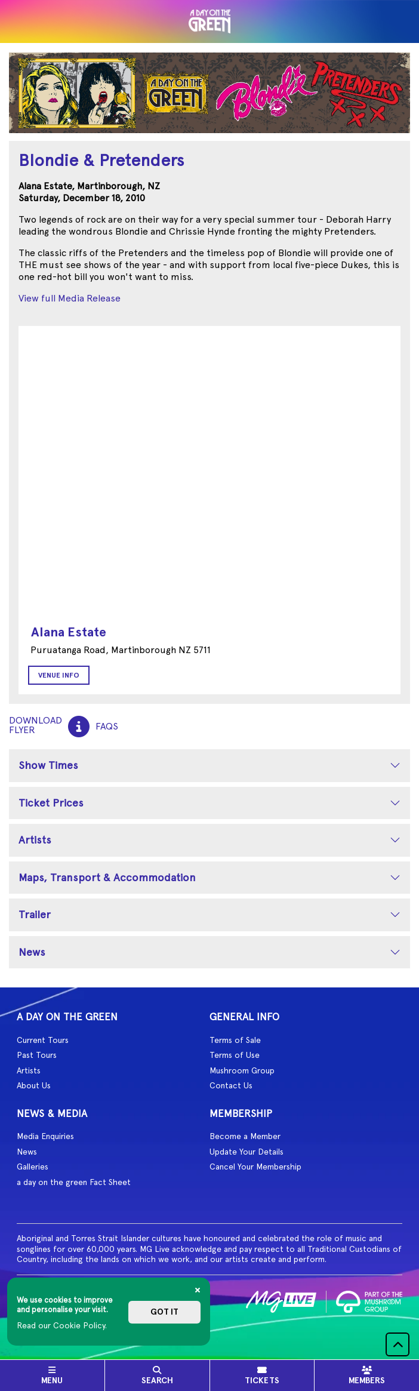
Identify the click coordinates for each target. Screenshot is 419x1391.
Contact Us (230, 1085)
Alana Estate (68, 632)
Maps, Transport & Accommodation (107, 877)
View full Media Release (70, 298)
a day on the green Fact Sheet (74, 1182)
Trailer (35, 914)
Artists (35, 839)
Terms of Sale (235, 1040)
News (32, 952)
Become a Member (245, 1136)
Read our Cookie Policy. (62, 1325)
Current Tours (43, 1040)
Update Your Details (246, 1151)
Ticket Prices (51, 802)
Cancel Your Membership (255, 1166)
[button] (397, 1344)
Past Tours (37, 1055)
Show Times (48, 765)
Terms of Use (234, 1055)
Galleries (32, 1166)
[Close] (198, 1290)
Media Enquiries (45, 1136)
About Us (34, 1085)
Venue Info (58, 675)
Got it (164, 1312)
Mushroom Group (242, 1070)
